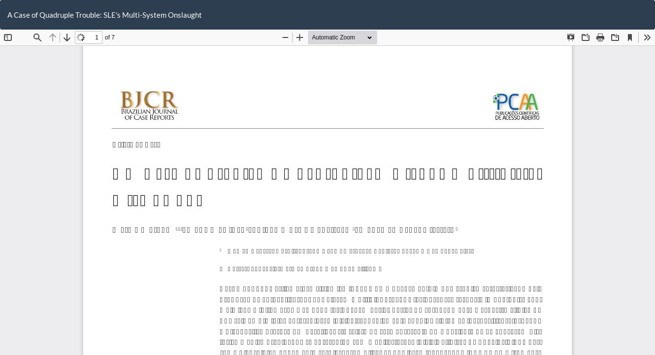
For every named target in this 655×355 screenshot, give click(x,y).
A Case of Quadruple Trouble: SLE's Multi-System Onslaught (104, 14)
